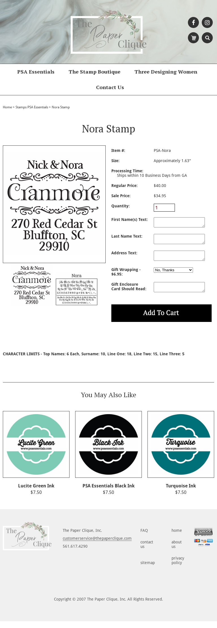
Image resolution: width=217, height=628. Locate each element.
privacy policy (178, 567)
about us (177, 551)
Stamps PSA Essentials (32, 107)
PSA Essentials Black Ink (108, 492)
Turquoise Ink (181, 492)
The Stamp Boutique (94, 71)
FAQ (144, 537)
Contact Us (110, 87)
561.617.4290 (75, 553)
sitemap (147, 569)
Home (7, 107)
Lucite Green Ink (36, 492)
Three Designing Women (165, 71)
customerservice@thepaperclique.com (97, 545)
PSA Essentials (36, 71)
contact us (146, 551)
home (177, 537)
